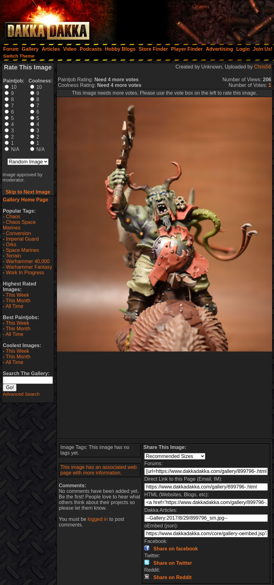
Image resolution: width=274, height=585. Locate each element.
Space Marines (22, 250)
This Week (17, 295)
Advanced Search (21, 394)
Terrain (13, 255)
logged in (98, 519)
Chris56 (262, 66)
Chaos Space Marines (19, 224)
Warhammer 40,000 (28, 261)
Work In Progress (25, 272)
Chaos (13, 216)
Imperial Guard (22, 239)
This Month (18, 300)
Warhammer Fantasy (29, 267)
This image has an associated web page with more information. (98, 470)
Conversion (18, 233)
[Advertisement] (190, 20)
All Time (14, 306)
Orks (11, 244)
